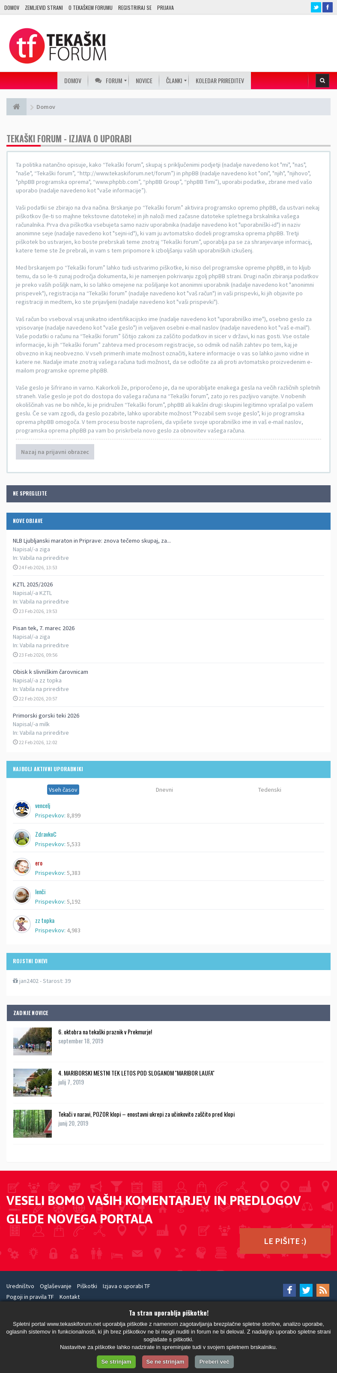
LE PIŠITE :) (285, 1240)
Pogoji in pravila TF (30, 1297)
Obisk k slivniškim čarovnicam (50, 672)
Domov (11, 7)
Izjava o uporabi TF (126, 1286)
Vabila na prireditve (44, 558)
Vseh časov (63, 789)
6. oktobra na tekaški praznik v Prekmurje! (105, 1031)
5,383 (74, 873)
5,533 (74, 844)
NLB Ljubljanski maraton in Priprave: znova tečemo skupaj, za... (92, 540)
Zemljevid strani (44, 7)
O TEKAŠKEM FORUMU (91, 7)
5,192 (74, 901)
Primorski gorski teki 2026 (46, 715)
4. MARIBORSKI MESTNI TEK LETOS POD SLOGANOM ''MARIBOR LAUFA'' (136, 1072)
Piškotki (87, 1286)
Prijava (165, 7)
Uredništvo (20, 1286)
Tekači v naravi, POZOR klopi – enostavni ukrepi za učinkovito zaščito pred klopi (146, 1113)
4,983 (74, 930)
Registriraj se (135, 7)
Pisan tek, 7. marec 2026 (44, 628)
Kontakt (70, 1297)
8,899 (74, 815)
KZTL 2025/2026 (33, 584)
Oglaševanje (56, 1286)
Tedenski (269, 789)
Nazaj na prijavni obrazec (55, 452)
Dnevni (164, 789)
